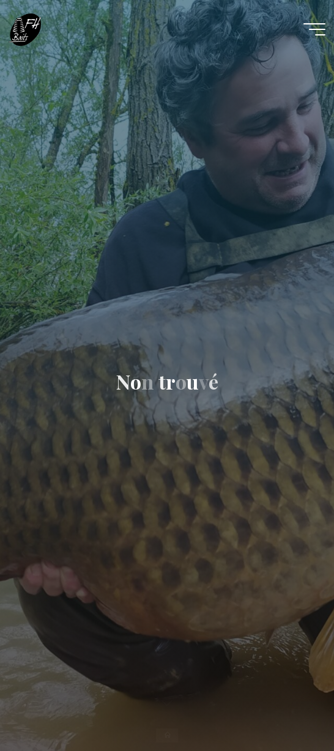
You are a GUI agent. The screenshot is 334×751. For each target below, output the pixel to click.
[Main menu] (314, 29)
